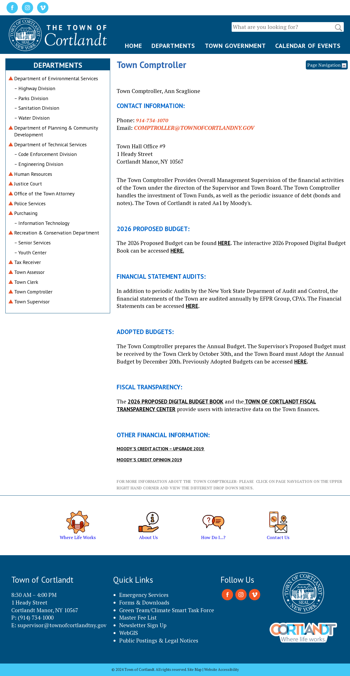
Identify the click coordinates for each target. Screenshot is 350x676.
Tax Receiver (27, 262)
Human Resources (33, 174)
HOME (133, 46)
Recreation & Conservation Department (56, 232)
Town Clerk (26, 282)
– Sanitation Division (36, 108)
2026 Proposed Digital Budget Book (175, 401)
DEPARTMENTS (173, 46)
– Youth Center (30, 252)
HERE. (177, 250)
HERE (224, 242)
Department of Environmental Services (56, 78)
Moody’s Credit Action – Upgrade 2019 (161, 448)
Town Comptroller (33, 291)
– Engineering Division (38, 164)
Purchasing (25, 213)
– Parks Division (31, 98)
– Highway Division (34, 88)
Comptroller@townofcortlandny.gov (194, 127)
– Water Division (32, 118)
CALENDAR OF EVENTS (308, 46)
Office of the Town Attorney (44, 193)
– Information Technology (41, 223)
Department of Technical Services (50, 144)
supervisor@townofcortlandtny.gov (62, 625)
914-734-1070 (152, 120)
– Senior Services (32, 242)
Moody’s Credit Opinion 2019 (149, 459)
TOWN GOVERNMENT (235, 46)
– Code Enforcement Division (45, 154)
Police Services (30, 203)
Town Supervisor (32, 301)
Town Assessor (29, 272)
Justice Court (28, 183)
